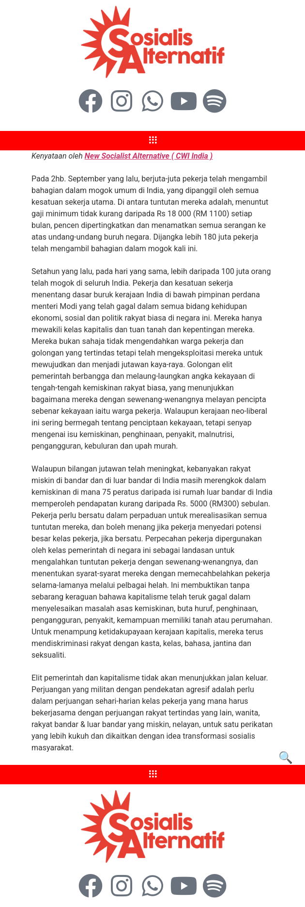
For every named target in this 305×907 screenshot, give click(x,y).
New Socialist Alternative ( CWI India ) (149, 156)
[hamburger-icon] (153, 140)
